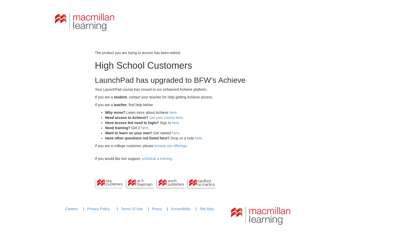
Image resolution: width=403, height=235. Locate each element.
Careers (71, 209)
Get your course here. (166, 118)
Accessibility (180, 209)
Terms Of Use (132, 209)
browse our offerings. (171, 146)
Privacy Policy (98, 209)
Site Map (207, 209)
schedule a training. (157, 159)
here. (176, 123)
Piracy (157, 209)
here (173, 112)
